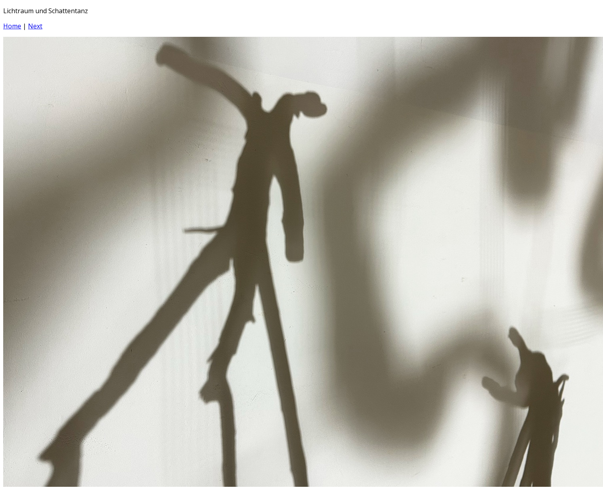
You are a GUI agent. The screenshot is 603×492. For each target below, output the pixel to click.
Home (12, 26)
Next (35, 26)
